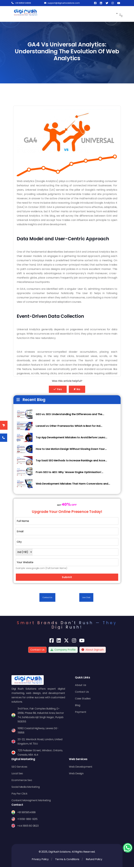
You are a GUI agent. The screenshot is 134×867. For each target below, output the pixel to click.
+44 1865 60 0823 (28, 826)
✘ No (77, 389)
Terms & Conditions (67, 859)
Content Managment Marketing (31, 800)
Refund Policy (94, 859)
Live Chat (86, 597)
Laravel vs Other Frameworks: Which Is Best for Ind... (69, 426)
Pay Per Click (19, 793)
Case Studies (83, 698)
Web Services (78, 759)
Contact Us (47, 597)
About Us (80, 685)
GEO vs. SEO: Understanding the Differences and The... (70, 414)
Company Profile (63, 650)
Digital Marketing (23, 759)
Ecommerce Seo (21, 780)
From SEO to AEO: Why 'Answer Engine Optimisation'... (69, 472)
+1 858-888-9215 (27, 819)
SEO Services (19, 767)
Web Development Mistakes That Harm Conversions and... (73, 484)
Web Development (80, 767)
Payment (80, 712)
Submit (67, 577)
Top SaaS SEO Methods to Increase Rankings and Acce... (71, 460)
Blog (77, 705)
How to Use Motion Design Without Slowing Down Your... (71, 449)
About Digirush (95, 650)
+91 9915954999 (26, 812)
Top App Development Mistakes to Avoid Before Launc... (71, 437)
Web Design (76, 773)
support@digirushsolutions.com (62, 2)
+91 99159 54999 (21, 2)
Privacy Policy (40, 859)
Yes (58, 389)
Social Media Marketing (25, 787)
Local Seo (17, 773)
